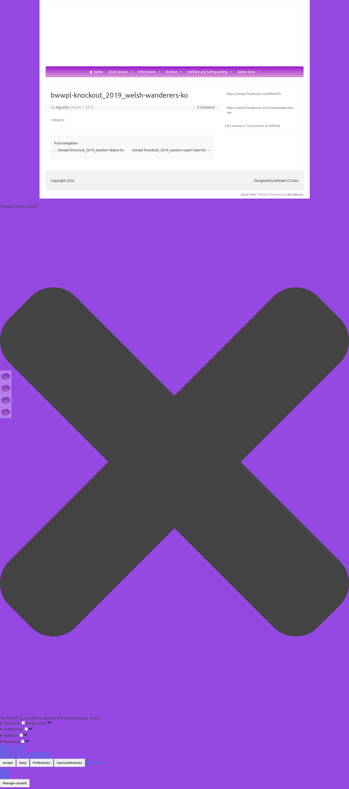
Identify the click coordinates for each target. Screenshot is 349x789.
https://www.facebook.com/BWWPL (254, 94)
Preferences (41, 763)
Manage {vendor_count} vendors (25, 753)
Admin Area (248, 72)
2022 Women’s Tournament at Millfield (252, 125)
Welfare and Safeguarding (210, 72)
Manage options (12, 746)
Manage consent (15, 783)
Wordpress (295, 194)
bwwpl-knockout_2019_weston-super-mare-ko (171, 150)
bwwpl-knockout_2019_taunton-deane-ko (89, 150)
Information (149, 72)
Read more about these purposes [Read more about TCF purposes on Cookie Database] (25, 757)
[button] (174, 462)
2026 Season (120, 72)
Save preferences (69, 763)
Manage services (13, 750)
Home (98, 72)
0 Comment (206, 107)
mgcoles (62, 107)
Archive (174, 72)
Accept (8, 763)
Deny (23, 763)
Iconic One (248, 194)
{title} (4, 770)
